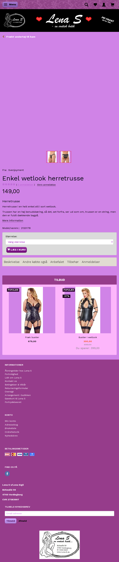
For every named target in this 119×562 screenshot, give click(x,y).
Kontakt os (11, 381)
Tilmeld (10, 521)
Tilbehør (73, 262)
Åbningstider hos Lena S (18, 370)
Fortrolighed (11, 374)
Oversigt (9, 391)
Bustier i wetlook (88, 337)
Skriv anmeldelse (46, 184)
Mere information (12, 220)
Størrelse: (11, 236)
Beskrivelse (12, 262)
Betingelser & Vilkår (15, 384)
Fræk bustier (32, 337)
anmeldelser (25, 184)
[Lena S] (59, 19)
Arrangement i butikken (18, 395)
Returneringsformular (16, 388)
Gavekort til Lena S (15, 398)
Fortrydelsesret (13, 402)
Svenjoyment (16, 170)
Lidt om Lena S (13, 377)
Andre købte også (35, 262)
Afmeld (23, 521)
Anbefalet (57, 262)
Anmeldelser (91, 262)
